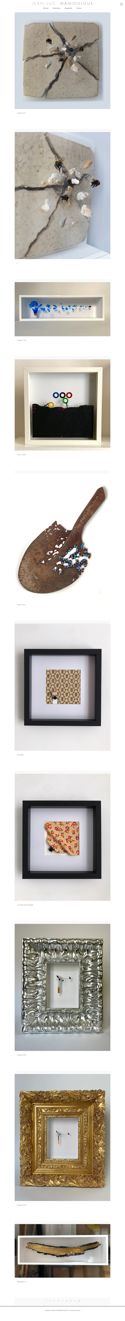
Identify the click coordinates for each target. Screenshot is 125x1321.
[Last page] (79, 1301)
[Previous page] (50, 1301)
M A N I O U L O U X (76, 3)
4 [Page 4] (66, 1301)
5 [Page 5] (70, 1301)
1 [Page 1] (54, 1301)
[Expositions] (56, 8)
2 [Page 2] (58, 1301)
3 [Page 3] (62, 1301)
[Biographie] (68, 8)
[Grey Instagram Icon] (121, 4)
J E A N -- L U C (46, 3)
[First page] (46, 1301)
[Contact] (79, 8)
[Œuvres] (46, 8)
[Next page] (75, 1301)
